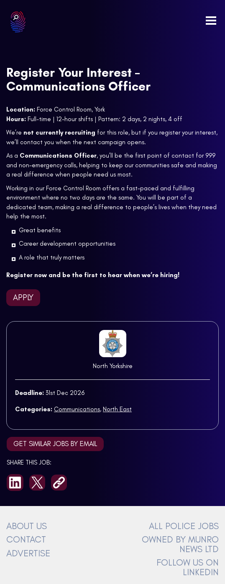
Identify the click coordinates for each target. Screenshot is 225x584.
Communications (77, 409)
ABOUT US (26, 525)
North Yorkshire (113, 366)
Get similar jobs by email (55, 443)
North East (117, 409)
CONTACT (26, 539)
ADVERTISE (28, 553)
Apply (23, 297)
